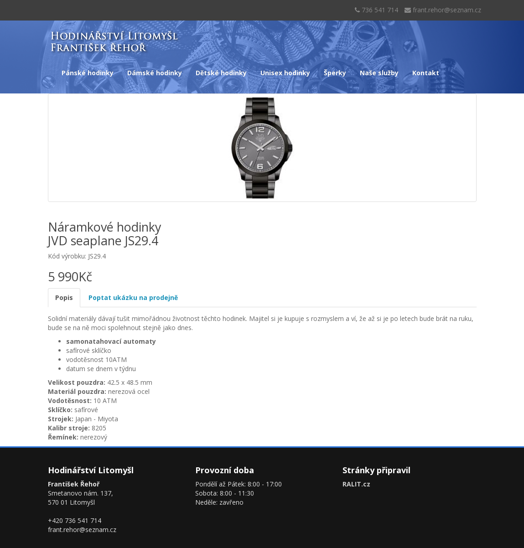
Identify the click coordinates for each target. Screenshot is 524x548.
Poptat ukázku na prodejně (133, 297)
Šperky (335, 72)
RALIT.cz (356, 484)
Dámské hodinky (154, 72)
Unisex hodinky (285, 72)
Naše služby (379, 72)
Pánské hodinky (88, 72)
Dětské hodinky (221, 72)
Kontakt (425, 72)
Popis (64, 297)
